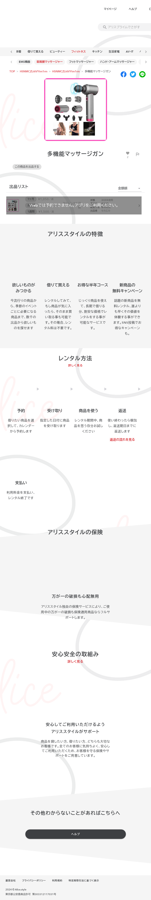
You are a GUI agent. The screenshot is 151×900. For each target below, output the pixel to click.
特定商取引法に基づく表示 (84, 880)
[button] (130, 188)
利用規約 (57, 880)
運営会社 (10, 880)
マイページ (110, 9)
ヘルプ (133, 9)
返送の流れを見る (122, 440)
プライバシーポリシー (34, 880)
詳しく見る (75, 365)
